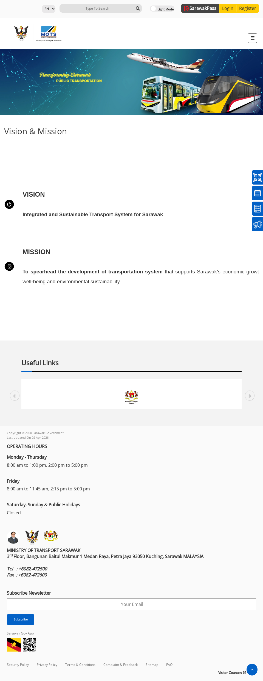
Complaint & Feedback (120, 664)
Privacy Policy (47, 664)
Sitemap (152, 664)
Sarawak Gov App (20, 633)
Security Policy (18, 664)
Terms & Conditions (80, 664)
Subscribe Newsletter (29, 593)
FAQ (169, 664)
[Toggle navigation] (252, 38)
